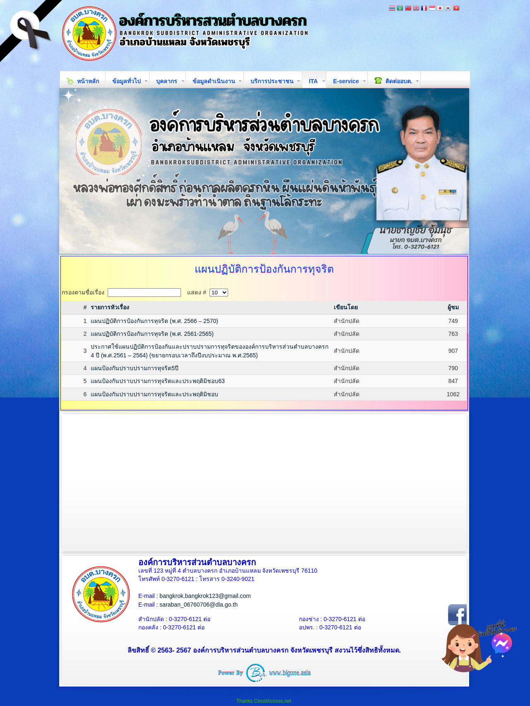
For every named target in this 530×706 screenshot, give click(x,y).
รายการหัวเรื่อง (110, 307)
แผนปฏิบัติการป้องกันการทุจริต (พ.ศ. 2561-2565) (152, 333)
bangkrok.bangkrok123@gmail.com (205, 596)
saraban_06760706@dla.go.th (198, 604)
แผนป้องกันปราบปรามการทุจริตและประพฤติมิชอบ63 (158, 381)
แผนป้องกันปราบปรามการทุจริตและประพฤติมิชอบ (154, 394)
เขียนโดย (346, 307)
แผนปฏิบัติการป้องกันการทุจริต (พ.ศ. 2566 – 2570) (154, 321)
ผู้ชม (453, 307)
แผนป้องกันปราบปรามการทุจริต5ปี (134, 368)
